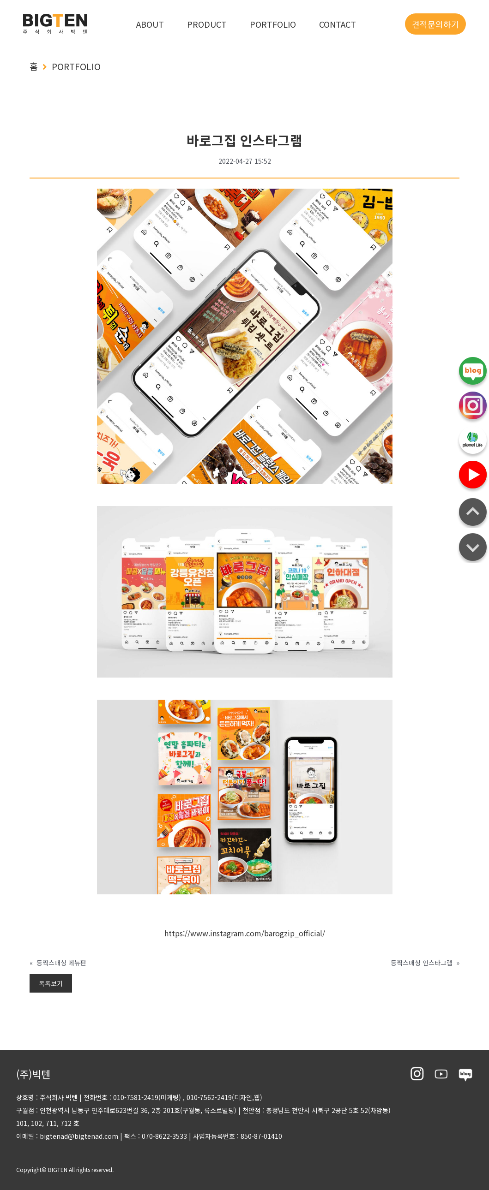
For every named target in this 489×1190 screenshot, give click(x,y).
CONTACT (337, 24)
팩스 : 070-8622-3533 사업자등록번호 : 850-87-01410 (200, 1136)
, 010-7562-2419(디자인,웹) (222, 1097)
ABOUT (150, 24)
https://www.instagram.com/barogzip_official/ (244, 933)
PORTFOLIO (273, 24)
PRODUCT (207, 24)
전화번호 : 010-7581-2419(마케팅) (132, 1097)
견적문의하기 (435, 24)
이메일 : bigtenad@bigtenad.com (67, 1136)
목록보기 (51, 983)
